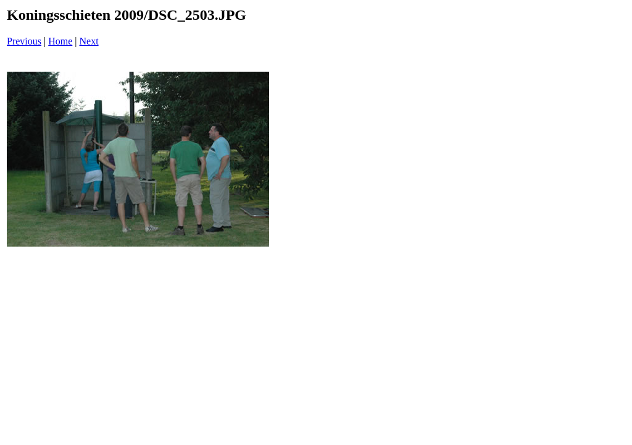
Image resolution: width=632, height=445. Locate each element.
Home (60, 41)
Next (89, 41)
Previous (24, 41)
